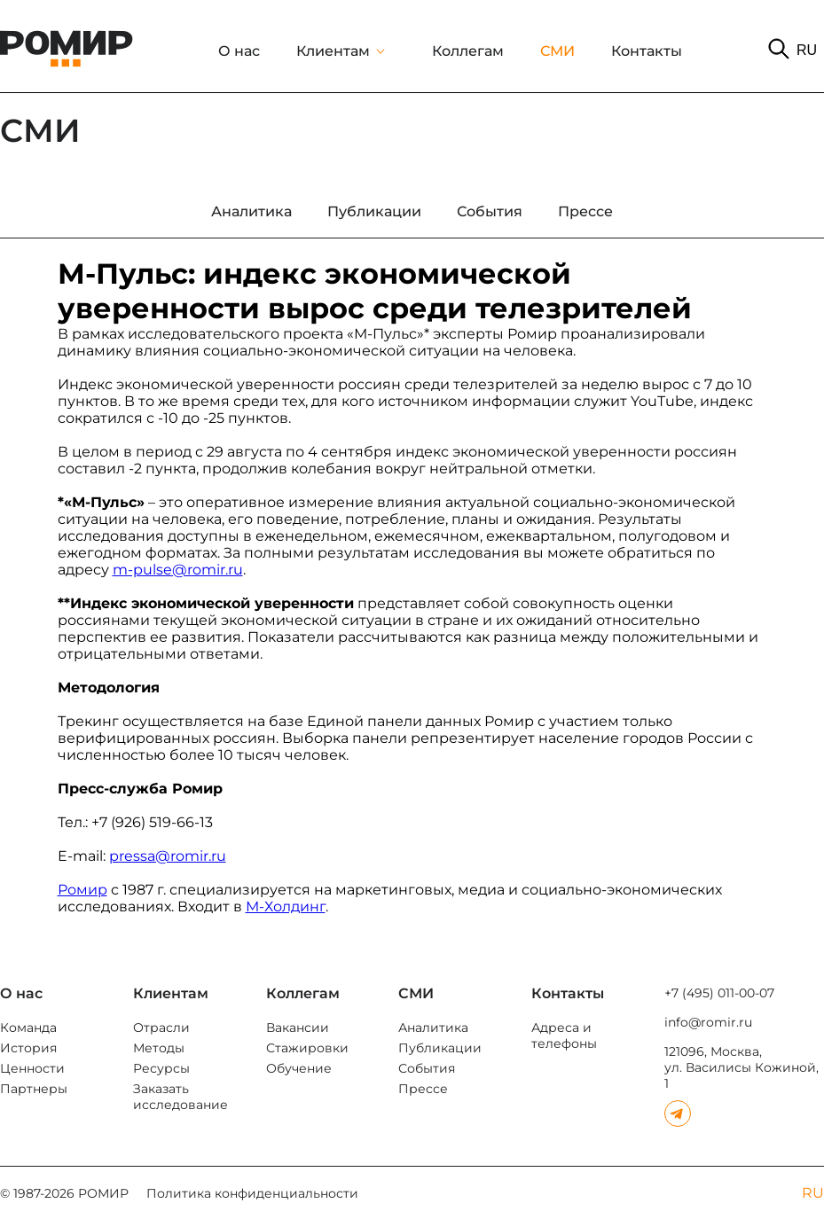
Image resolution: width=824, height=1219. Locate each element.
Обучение (299, 1068)
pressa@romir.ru (167, 856)
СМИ (557, 51)
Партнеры (33, 1089)
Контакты (646, 51)
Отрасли (161, 1027)
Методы (158, 1048)
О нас (239, 51)
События (426, 1068)
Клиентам (333, 51)
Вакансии (297, 1027)
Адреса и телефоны (564, 1035)
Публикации (440, 1048)
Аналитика (433, 1027)
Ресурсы (161, 1068)
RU (807, 50)
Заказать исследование (180, 1097)
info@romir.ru (708, 1022)
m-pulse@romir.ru (178, 569)
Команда (28, 1027)
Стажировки (307, 1048)
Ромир (82, 889)
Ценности (32, 1068)
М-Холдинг (286, 906)
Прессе (423, 1089)
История (28, 1048)
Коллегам (468, 51)
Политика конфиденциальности (252, 1193)
